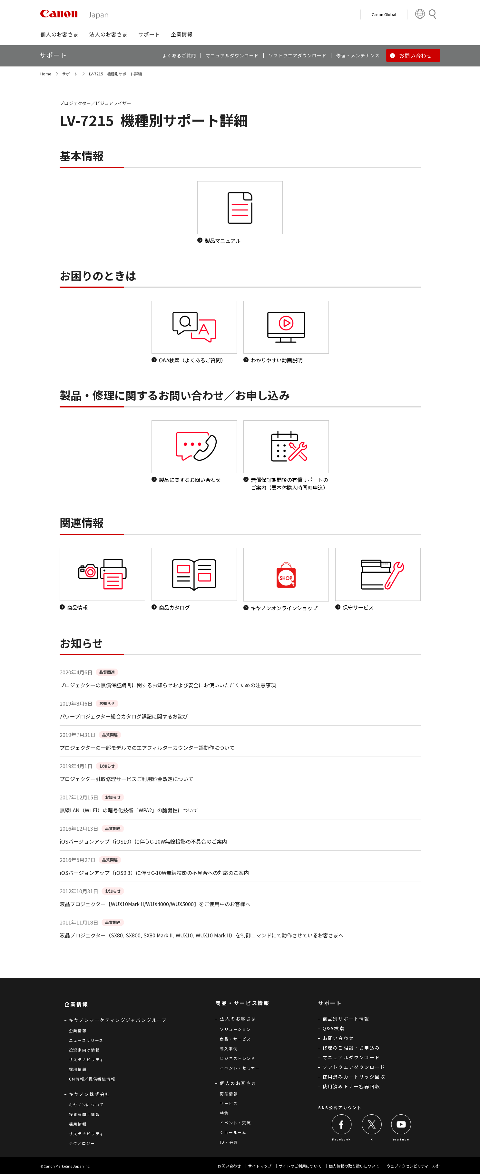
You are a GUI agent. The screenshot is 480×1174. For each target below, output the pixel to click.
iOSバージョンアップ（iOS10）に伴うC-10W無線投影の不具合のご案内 (143, 841)
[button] (59, 34)
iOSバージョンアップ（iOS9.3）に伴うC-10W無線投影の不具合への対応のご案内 (154, 872)
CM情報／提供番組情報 (92, 1078)
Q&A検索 (334, 1028)
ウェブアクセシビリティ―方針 (413, 1166)
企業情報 (78, 1030)
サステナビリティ (86, 1059)
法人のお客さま (238, 1018)
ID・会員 (229, 1142)
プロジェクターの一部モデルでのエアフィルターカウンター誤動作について (147, 747)
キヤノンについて (86, 1104)
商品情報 (229, 1093)
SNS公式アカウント (340, 1107)
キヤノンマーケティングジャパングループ (118, 1020)
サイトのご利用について (300, 1166)
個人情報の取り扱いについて (354, 1166)
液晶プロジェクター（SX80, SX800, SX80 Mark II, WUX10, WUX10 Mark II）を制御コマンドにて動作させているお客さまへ (202, 935)
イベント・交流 (235, 1122)
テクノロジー (82, 1143)
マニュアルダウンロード (351, 1057)
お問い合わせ (338, 1038)
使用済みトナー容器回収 (351, 1086)
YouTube (401, 1139)
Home (45, 73)
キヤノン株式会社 (90, 1094)
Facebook (341, 1139)
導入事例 (229, 1048)
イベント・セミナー (240, 1068)
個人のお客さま (238, 1083)
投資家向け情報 (84, 1049)
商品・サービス (235, 1039)
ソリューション (235, 1029)
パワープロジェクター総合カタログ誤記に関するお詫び (124, 716)
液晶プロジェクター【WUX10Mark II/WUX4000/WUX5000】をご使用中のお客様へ (155, 904)
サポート (70, 73)
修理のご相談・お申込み (351, 1047)
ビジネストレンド (237, 1058)
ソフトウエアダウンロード (354, 1067)
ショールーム (233, 1132)
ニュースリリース (86, 1040)
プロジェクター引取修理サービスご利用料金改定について (126, 779)
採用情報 (78, 1069)
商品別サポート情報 (346, 1018)
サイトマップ (259, 1166)
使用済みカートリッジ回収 (354, 1076)
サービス (229, 1103)
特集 (224, 1113)
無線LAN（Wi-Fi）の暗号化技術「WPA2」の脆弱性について (129, 810)
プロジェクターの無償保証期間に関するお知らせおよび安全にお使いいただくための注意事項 (168, 685)
